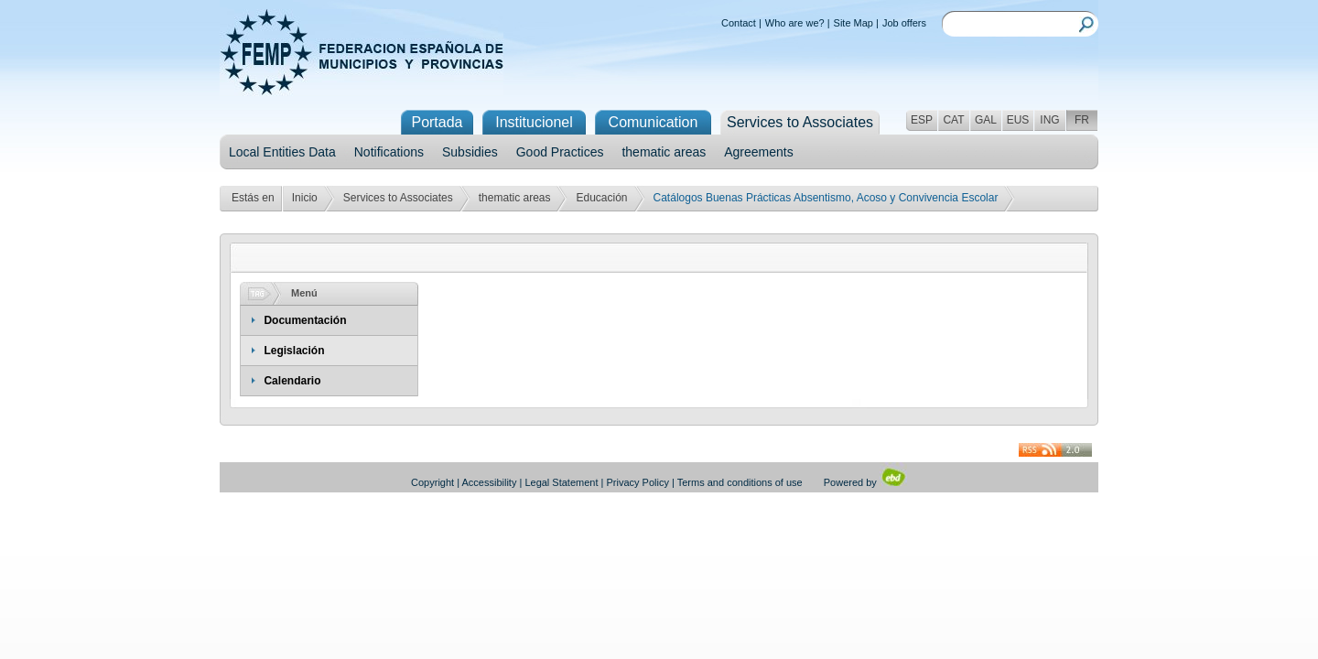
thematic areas (663, 152)
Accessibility (489, 482)
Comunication (653, 122)
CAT (953, 119)
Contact (738, 22)
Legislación (294, 350)
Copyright (432, 482)
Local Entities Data (282, 152)
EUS (1018, 119)
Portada (436, 122)
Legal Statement (561, 482)
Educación (601, 197)
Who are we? (795, 22)
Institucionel (534, 122)
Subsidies (470, 152)
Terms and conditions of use (740, 482)
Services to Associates (398, 197)
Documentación (305, 320)
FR (1082, 119)
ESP (922, 119)
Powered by (865, 482)
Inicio (305, 197)
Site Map (853, 22)
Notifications (389, 152)
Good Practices (560, 152)
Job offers (904, 22)
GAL (986, 119)
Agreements (758, 152)
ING (1049, 119)
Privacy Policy (638, 482)
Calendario (292, 380)
